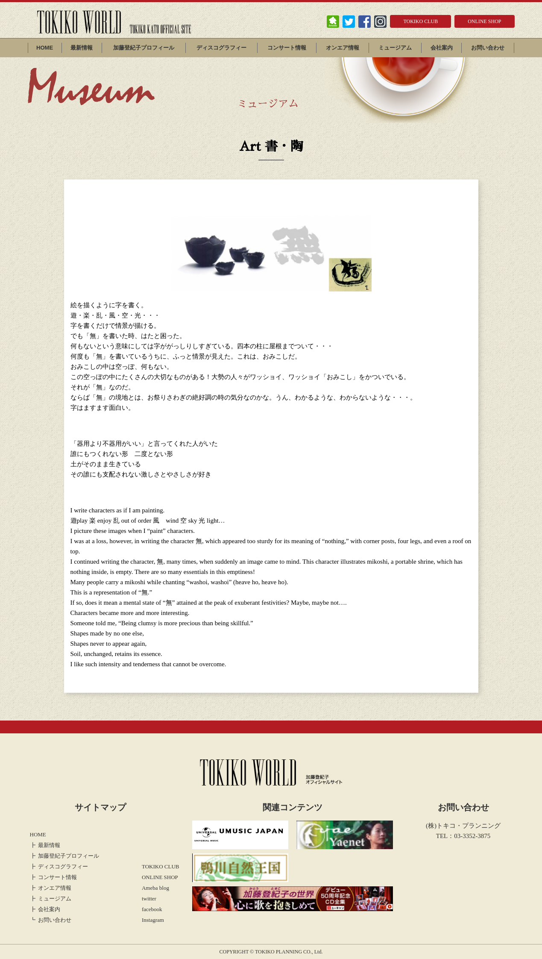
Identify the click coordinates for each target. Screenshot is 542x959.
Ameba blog (155, 888)
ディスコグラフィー (221, 47)
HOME (44, 47)
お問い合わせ (487, 47)
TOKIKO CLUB (420, 21)
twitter (149, 898)
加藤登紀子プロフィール (143, 47)
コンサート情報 (286, 47)
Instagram (153, 920)
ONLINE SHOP (484, 21)
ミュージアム (395, 47)
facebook (152, 909)
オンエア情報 (342, 47)
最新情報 (81, 47)
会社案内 (442, 47)
